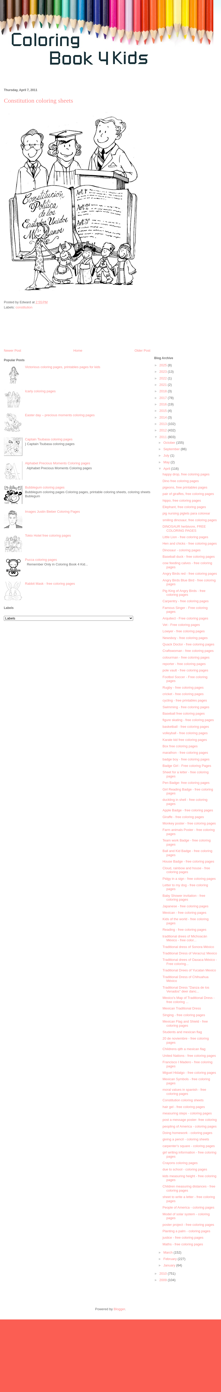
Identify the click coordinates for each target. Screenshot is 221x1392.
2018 (163, 391)
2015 (163, 411)
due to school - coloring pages (184, 1169)
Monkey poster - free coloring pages (189, 823)
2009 (163, 1280)
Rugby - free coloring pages (183, 687)
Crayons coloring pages (180, 1163)
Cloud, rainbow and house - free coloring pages (186, 870)
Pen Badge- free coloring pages (185, 783)
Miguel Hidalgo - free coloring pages (189, 1073)
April (167, 469)
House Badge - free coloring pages (188, 861)
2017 (163, 398)
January (169, 1265)
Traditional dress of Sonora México (188, 947)
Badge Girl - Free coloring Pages (186, 766)
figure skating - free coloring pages (188, 720)
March (168, 1252)
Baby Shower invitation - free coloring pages (183, 898)
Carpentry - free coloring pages (185, 601)
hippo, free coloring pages (181, 500)
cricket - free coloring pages (183, 694)
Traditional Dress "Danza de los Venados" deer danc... (185, 990)
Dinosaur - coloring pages (181, 550)
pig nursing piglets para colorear (186, 513)
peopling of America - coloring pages (189, 1126)
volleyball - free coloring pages (185, 733)
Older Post (142, 350)
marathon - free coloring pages (185, 753)
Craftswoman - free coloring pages (188, 651)
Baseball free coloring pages (183, 713)
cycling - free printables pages (184, 700)
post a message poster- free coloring (189, 1120)
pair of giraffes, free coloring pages (188, 494)
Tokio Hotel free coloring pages (48, 535)
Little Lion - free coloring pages (185, 537)
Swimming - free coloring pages (185, 707)
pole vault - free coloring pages (185, 670)
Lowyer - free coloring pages (183, 631)
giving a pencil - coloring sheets (185, 1139)
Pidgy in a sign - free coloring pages (189, 879)
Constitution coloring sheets (183, 1100)
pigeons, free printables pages (184, 487)
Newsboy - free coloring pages (185, 638)
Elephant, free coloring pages (184, 507)
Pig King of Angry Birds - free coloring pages (183, 593)
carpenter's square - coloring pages (188, 1146)
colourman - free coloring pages (185, 657)
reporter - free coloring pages (184, 664)
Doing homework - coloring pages (187, 1133)
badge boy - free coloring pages (185, 759)
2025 (163, 365)
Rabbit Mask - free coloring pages (50, 584)
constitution (24, 307)
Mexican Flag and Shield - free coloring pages (185, 1023)
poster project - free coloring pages (188, 1225)
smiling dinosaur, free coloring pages (189, 520)
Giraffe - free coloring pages (183, 817)
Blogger (119, 1309)
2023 (163, 372)
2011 (163, 437)
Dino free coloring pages (180, 481)
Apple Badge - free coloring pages (187, 810)
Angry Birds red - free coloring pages (189, 573)
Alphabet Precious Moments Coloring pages (57, 463)
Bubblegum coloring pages (45, 487)
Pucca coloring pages (41, 560)
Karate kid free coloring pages (184, 740)
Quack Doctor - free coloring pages (188, 644)
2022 (163, 378)
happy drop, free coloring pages (185, 474)
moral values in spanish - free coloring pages (184, 1092)
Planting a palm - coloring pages (186, 1231)
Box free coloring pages (180, 746)
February (170, 1259)
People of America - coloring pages (188, 1207)
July (166, 455)
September (172, 449)
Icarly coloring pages (40, 391)
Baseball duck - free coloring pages (188, 556)
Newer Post (12, 350)
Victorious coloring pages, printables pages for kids (62, 367)
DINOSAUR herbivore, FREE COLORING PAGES (184, 529)
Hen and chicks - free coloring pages (189, 543)
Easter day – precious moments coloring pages (60, 415)
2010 (163, 1273)
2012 (163, 430)
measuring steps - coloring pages (187, 1113)
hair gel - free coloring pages (183, 1107)
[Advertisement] (185, 194)
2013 (163, 424)
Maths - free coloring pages (182, 1244)
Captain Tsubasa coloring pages (48, 439)
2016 (163, 404)
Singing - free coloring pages (183, 1015)
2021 (163, 385)
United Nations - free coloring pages (189, 1056)
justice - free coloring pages (182, 1237)
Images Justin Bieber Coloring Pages (52, 511)
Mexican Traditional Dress (181, 1008)
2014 (163, 417)
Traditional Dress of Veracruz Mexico (189, 953)
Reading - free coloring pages (184, 930)
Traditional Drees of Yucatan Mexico (189, 970)
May (167, 462)
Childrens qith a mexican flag (183, 1049)
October (169, 443)
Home (77, 350)
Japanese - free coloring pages (185, 906)
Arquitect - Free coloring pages (185, 618)
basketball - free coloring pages (185, 727)
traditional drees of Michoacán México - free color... (184, 938)
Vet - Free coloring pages (181, 625)
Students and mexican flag (182, 1032)
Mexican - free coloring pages (184, 913)
